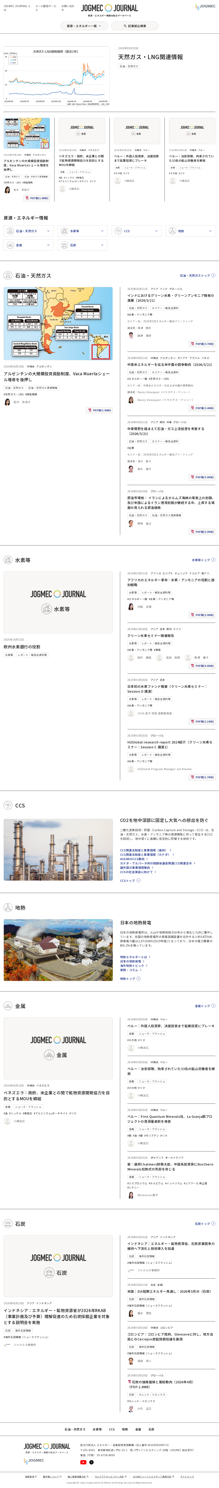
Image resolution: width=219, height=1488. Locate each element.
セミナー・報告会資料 (165, 308)
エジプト (168, 573)
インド (164, 289)
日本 (162, 629)
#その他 (118, 173)
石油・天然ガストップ (195, 275)
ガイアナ (182, 358)
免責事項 (31, 1476)
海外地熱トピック (132, 965)
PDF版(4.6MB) (202, 666)
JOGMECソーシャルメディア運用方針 (153, 1476)
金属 (62, 171)
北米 (153, 1285)
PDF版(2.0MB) (202, 532)
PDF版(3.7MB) (202, 344)
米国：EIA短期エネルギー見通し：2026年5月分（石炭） (170, 1291)
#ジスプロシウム (137, 1183)
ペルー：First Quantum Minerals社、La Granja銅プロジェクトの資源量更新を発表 (170, 1119)
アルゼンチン (39, 154)
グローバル (175, 289)
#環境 (157, 650)
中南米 (27, 154)
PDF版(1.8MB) (37, 198)
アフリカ (156, 573)
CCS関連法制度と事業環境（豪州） (144, 850)
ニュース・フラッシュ (79, 171)
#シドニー (133, 1187)
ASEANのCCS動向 (132, 859)
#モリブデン (151, 1135)
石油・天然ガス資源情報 (36, 176)
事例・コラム (129, 970)
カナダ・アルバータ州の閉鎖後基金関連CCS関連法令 (156, 863)
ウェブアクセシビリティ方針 (111, 1476)
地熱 (125, 1429)
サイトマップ (187, 1476)
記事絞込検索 (137, 26)
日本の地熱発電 (130, 961)
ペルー (146, 150)
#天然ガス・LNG (12, 182)
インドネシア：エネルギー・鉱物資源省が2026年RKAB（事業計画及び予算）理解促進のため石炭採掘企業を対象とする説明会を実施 (57, 1316)
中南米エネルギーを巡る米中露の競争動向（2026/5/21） (170, 364)
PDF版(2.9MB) (202, 615)
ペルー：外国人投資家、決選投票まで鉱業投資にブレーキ (136, 158)
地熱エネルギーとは (133, 957)
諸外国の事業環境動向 (135, 867)
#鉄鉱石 (80, 177)
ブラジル (194, 358)
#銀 (141, 1135)
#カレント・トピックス (141, 1401)
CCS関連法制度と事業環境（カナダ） (145, 854)
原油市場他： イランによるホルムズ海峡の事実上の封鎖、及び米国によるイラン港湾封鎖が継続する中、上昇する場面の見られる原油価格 (171, 502)
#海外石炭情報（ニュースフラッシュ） (27, 1337)
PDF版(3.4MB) (202, 408)
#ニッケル (69, 177)
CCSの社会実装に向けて (136, 872)
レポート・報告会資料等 (32, 655)
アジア (154, 289)
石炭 (7, 1330)
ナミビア (194, 573)
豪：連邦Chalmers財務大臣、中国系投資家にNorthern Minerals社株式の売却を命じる (170, 1166)
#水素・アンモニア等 (139, 314)
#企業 (130, 448)
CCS (112, 1429)
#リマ (93, 181)
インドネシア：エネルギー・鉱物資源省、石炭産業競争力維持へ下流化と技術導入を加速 (171, 1246)
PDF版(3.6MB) (202, 478)
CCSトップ (127, 880)
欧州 (162, 422)
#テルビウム (156, 1183)
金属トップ (202, 1006)
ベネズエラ (93, 150)
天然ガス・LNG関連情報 (150, 56)
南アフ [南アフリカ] (205, 573)
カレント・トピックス (152, 1394)
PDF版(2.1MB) (202, 722)
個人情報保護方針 (78, 1476)
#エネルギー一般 (137, 378)
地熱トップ (127, 978)
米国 (160, 1285)
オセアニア (157, 1157)
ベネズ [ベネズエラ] (205, 358)
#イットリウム (173, 1183)
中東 (169, 422)
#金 (60, 177)
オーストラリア (174, 1157)
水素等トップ (201, 560)
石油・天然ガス (129, 66)
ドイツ (177, 629)
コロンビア (166, 1327)
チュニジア (181, 573)
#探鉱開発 (27, 182)
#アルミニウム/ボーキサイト (74, 181)
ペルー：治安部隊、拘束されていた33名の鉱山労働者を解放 (191, 158)
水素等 (9, 655)
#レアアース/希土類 (195, 1183)
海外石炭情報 (23, 1330)
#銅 (129, 1135)
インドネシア (44, 1303)
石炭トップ (202, 1223)
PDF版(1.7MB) (202, 778)
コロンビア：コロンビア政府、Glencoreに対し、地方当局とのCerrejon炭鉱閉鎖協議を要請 (170, 1336)
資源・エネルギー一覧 (82, 26)
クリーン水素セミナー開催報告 (150, 635)
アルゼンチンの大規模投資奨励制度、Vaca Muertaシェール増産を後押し (26, 165)
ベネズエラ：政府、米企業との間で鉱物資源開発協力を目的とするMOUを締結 (81, 160)
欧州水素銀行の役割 (22, 646)
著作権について (52, 1476)
